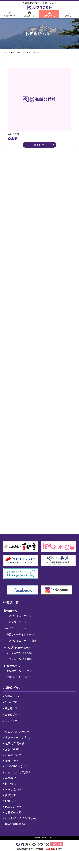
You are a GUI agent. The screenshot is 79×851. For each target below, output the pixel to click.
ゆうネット (12, 760)
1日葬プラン (12, 702)
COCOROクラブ (15, 766)
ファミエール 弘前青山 (19, 659)
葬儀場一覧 (29, 14)
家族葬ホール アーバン (19, 671)
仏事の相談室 (13, 806)
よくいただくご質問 (17, 772)
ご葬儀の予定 (13, 812)
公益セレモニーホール (18, 616)
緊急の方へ (49, 14)
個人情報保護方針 (16, 824)
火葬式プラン (12, 696)
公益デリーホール (16, 622)
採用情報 (10, 783)
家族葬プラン (12, 708)
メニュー (69, 14)
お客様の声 (12, 749)
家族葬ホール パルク (17, 677)
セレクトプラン (13, 721)
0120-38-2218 (34, 844)
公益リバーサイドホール (20, 634)
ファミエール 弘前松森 (19, 652)
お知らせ (10, 800)
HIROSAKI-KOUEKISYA (39, 838)
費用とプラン (9, 14)
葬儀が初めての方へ (17, 737)
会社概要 (10, 778)
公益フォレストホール (18, 628)
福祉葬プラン (12, 714)
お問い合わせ (13, 789)
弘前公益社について (17, 732)
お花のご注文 (13, 755)
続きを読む (39, 145)
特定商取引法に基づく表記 (21, 818)
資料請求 (10, 795)
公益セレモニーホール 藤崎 (21, 640)
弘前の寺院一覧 (14, 743)
